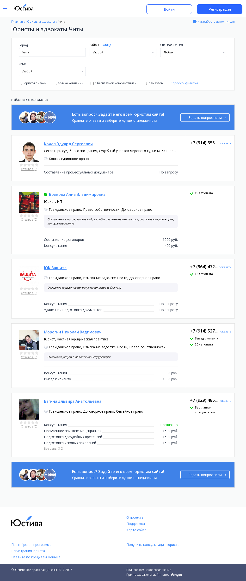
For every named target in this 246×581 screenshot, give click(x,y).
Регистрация (220, 9)
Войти (169, 9)
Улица (106, 45)
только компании (68, 83)
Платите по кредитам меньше (36, 557)
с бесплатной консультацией (113, 83)
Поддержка (135, 523)
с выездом (153, 83)
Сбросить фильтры (184, 83)
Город (23, 45)
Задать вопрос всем (207, 117)
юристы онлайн (33, 83)
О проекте (134, 517)
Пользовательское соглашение (148, 570)
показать (225, 143)
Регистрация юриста (28, 551)
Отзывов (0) (29, 169)
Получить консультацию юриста (152, 544)
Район (94, 45)
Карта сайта (136, 530)
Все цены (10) (53, 449)
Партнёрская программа (31, 544)
